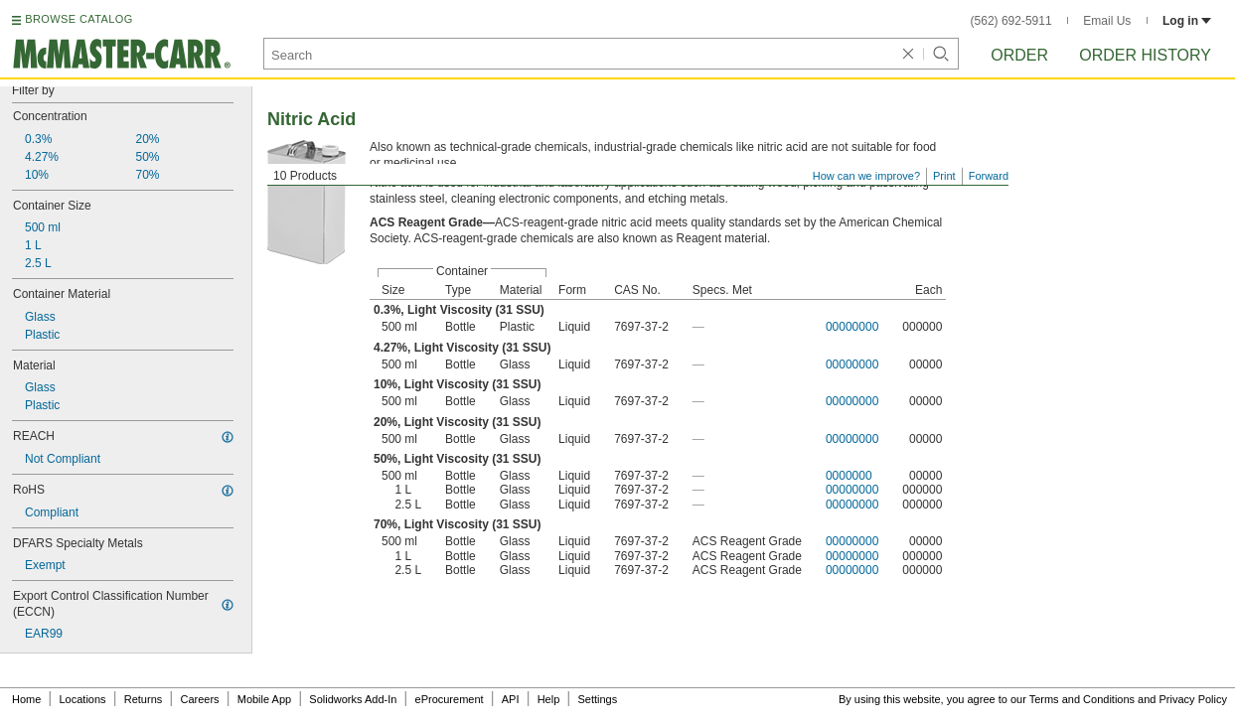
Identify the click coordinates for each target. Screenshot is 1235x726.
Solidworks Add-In (352, 699)
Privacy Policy (1193, 699)
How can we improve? (866, 176)
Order (1019, 55)
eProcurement (449, 699)
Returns (143, 699)
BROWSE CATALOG (78, 19)
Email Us (1107, 21)
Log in (1186, 21)
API (511, 699)
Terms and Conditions (1082, 699)
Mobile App (264, 699)
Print (944, 176)
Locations (83, 699)
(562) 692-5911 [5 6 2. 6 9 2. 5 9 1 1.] (1011, 21)
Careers (199, 699)
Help (549, 699)
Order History (1145, 55)
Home (26, 699)
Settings (597, 699)
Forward (988, 176)
